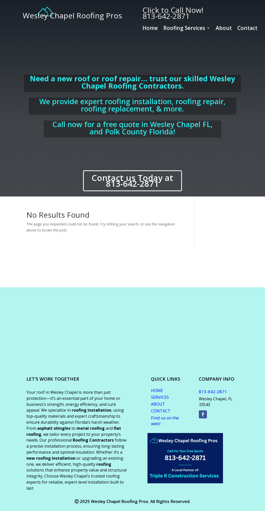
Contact (247, 28)
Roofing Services (184, 28)
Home (150, 28)
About (224, 28)
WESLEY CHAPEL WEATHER (132, 268)
